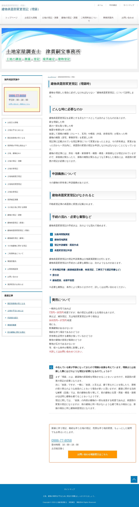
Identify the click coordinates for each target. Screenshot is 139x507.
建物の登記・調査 (69, 17)
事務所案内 (108, 17)
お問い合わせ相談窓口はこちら (92, 454)
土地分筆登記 (12, 169)
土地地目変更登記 (14, 184)
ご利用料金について (89, 19)
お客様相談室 (12, 269)
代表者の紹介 (12, 318)
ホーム (100, 5)
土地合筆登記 (12, 192)
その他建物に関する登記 (17, 246)
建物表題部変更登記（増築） (21, 9)
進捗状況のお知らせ (15, 284)
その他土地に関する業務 (17, 207)
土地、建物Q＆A (14, 153)
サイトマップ (129, 5)
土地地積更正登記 (14, 176)
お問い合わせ (128, 17)
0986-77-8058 (61, 440)
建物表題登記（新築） (16, 223)
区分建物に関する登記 (16, 332)
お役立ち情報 (31, 17)
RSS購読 (113, 5)
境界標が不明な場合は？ (17, 146)
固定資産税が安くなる (16, 138)
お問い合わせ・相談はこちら (19, 104)
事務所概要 (11, 325)
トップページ (11, 17)
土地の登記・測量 (50, 17)
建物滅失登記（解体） (16, 238)
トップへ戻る (134, 479)
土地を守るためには (15, 130)
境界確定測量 (12, 200)
